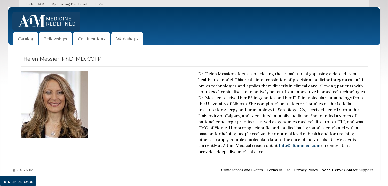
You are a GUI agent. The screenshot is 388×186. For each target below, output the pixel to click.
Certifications (91, 38)
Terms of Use (278, 170)
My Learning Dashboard (69, 4)
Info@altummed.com (299, 145)
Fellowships (55, 38)
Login (98, 4)
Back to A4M (35, 4)
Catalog (25, 38)
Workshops (127, 38)
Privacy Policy (306, 170)
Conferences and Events (242, 170)
